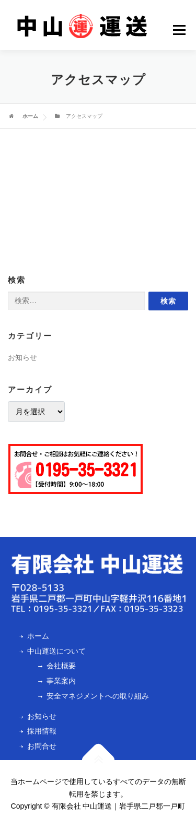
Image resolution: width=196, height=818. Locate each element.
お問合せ (41, 746)
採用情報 (41, 731)
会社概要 (61, 665)
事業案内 (61, 681)
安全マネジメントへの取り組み (98, 696)
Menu (180, 30)
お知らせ (22, 357)
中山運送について (56, 651)
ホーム (30, 116)
